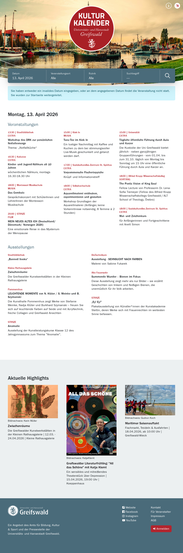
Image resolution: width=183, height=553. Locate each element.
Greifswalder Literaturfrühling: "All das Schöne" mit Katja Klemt (89, 465)
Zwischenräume (19, 426)
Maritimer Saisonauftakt (142, 423)
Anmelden (161, 528)
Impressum (158, 516)
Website (129, 507)
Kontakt (156, 507)
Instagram (130, 516)
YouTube (129, 520)
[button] (177, 6)
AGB (153, 520)
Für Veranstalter (161, 511)
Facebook (130, 511)
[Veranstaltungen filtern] (167, 75)
